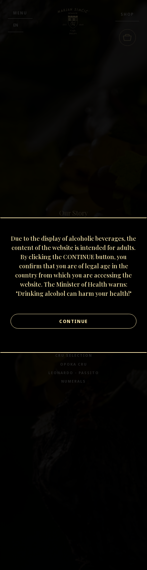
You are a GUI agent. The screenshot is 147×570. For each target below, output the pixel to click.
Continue (73, 321)
